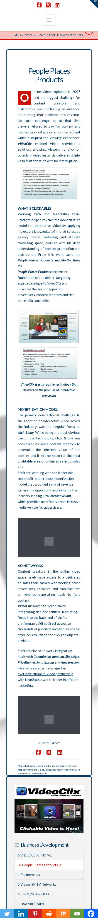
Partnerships (29, 810)
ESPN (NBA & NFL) (33, 829)
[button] (49, 20)
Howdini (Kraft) (31, 839)
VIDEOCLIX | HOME (35, 790)
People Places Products (40, 800)
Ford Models (29, 849)
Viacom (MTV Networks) (38, 820)
